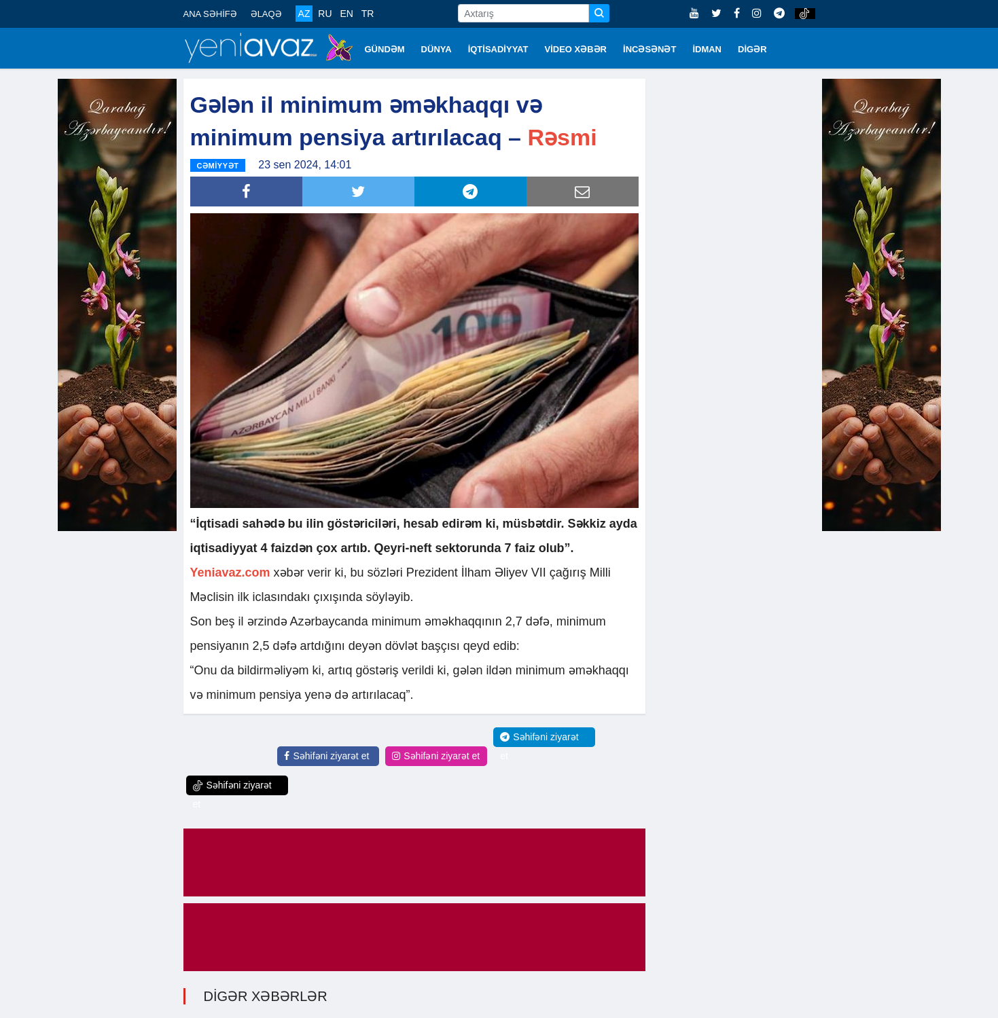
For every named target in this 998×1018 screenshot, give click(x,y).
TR (367, 13)
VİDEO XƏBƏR (576, 49)
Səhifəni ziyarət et (326, 755)
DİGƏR (752, 49)
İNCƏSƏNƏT (649, 49)
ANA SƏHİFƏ (210, 14)
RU (325, 13)
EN (346, 13)
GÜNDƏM (385, 49)
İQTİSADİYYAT (498, 49)
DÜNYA (436, 49)
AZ (304, 13)
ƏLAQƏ (266, 14)
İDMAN (706, 49)
